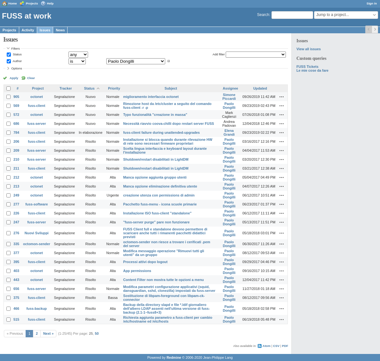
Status (16, 54)
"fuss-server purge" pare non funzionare (156, 222)
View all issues (308, 49)
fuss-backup (37, 308)
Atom (267, 346)
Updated (260, 88)
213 (16, 186)
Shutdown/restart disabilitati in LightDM (156, 159)
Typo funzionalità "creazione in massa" (155, 114)
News (60, 30)
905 (16, 97)
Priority (114, 88)
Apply (14, 78)
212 (16, 177)
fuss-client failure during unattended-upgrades (161, 132)
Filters (15, 48)
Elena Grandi (229, 132)
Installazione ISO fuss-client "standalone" (157, 213)
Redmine (173, 357)
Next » (48, 333)
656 (16, 289)
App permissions (137, 271)
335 (16, 244)
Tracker (66, 88)
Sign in (372, 3)
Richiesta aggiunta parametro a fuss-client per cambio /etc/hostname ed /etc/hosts (167, 319)
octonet (36, 97)
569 (16, 106)
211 (16, 168)
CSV (276, 346)
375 (16, 298)
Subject (171, 88)
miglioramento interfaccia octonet (151, 97)
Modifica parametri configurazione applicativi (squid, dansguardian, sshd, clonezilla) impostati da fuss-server (169, 289)
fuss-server (36, 123)
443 (16, 280)
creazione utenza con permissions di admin (159, 195)
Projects (32, 3)
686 (16, 123)
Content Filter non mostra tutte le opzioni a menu (163, 280)
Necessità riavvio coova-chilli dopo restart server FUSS (168, 123)
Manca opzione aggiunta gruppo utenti (155, 177)
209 (16, 150)
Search (263, 14)
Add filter (219, 54)
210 (16, 159)
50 (97, 333)
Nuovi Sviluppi (37, 233)
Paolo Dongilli (229, 105)
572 (16, 114)
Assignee (230, 88)
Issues (45, 30)
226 (16, 213)
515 (16, 319)
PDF (285, 346)
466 (16, 308)
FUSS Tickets (307, 66)
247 (16, 222)
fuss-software (36, 204)
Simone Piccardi (229, 96)
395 (16, 262)
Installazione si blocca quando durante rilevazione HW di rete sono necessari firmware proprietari (167, 141)
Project (38, 88)
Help (50, 3)
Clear (31, 78)
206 (16, 141)
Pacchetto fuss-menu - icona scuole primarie (160, 204)
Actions (281, 96)
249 (16, 195)
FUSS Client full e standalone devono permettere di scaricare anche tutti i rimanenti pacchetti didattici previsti (165, 233)
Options (16, 68)
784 (16, 132)
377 (16, 253)
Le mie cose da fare (312, 70)
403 (16, 271)
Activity (28, 30)
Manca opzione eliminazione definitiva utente (160, 186)
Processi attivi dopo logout (145, 262)
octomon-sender (36, 244)
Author (17, 61)
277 (16, 204)
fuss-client (36, 106)
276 (16, 233)
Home (12, 3)
